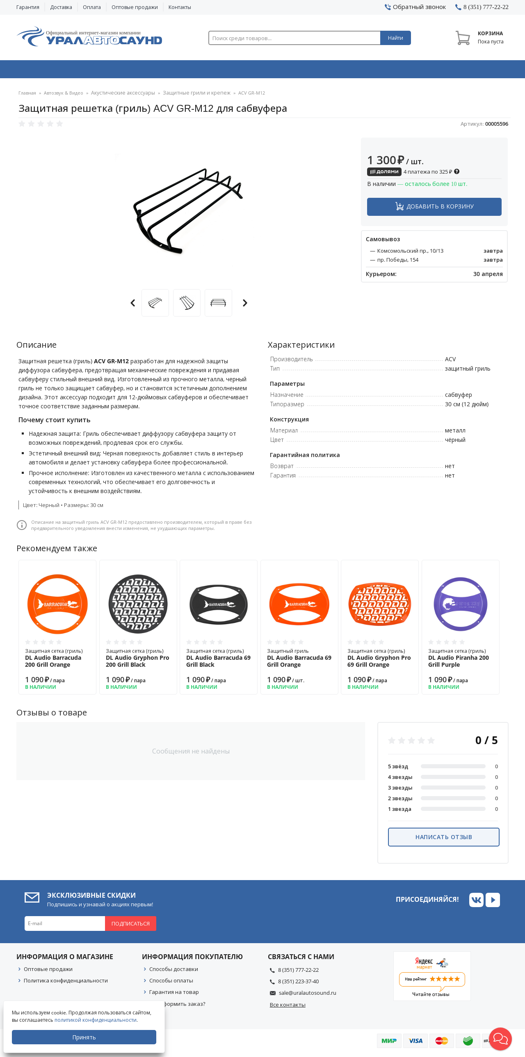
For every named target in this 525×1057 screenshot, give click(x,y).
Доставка (61, 7)
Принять (85, 1037)
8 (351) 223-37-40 (298, 984)
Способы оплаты (171, 983)
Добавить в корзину (440, 209)
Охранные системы (164, 71)
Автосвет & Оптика (364, 71)
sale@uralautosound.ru (307, 995)
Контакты (180, 7)
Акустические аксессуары (121, 96)
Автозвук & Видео (64, 71)
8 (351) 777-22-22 (298, 972)
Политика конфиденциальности (66, 983)
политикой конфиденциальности (96, 1019)
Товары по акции (462, 71)
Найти (395, 37)
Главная (27, 96)
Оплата (92, 7)
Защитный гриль (299, 660)
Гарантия (27, 7)
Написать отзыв (443, 840)
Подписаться (131, 926)
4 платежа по (413, 174)
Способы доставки (173, 972)
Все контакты (288, 1007)
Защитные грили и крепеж (188, 96)
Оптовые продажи (135, 7)
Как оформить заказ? (177, 1006)
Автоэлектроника (265, 71)
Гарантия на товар (174, 994)
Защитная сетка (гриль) (57, 660)
